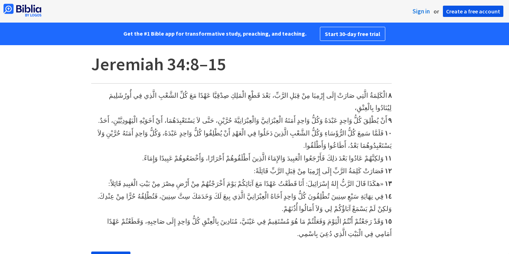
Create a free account (473, 11)
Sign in (421, 11)
